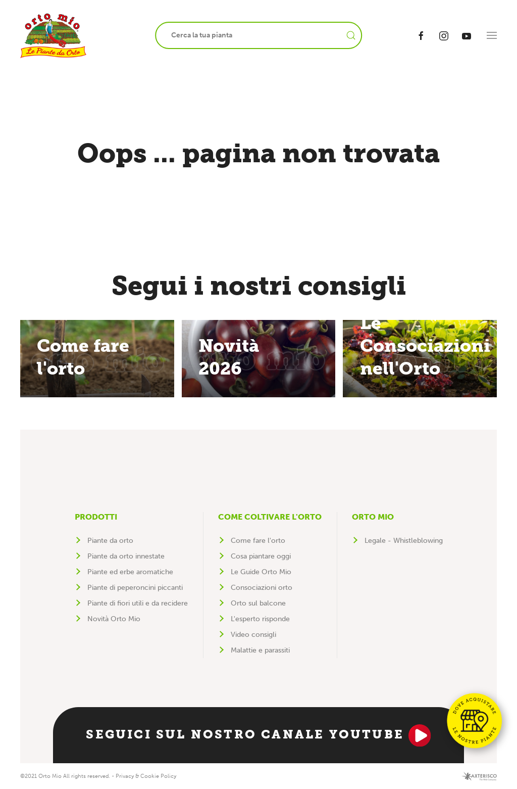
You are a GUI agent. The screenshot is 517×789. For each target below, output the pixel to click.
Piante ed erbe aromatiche (130, 572)
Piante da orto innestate (126, 556)
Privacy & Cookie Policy (146, 775)
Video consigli (253, 634)
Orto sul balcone (258, 603)
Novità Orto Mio (113, 619)
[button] (492, 35)
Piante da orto (110, 540)
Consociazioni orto (261, 587)
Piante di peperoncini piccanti (135, 587)
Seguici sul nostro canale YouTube (258, 735)
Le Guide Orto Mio (261, 572)
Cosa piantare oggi (261, 556)
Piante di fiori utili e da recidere (137, 603)
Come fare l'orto (258, 540)
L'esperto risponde (260, 619)
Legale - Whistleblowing (404, 540)
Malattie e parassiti (260, 650)
